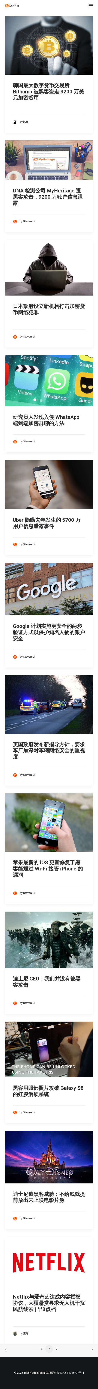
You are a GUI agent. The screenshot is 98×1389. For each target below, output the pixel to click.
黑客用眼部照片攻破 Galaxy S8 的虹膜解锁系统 (48, 1091)
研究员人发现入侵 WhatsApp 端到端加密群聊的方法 (46, 420)
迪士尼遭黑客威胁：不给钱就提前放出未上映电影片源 (49, 1197)
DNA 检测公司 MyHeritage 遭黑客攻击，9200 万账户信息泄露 (48, 197)
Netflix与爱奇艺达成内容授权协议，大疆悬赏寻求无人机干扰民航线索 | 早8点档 (49, 1303)
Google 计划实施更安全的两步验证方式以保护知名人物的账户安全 (49, 632)
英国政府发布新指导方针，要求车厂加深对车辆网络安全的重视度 (49, 751)
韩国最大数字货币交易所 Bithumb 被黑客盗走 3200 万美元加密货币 (48, 91)
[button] (90, 5)
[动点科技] (12, 5)
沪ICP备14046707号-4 (70, 1372)
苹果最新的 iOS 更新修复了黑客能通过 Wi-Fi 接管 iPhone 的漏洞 (48, 868)
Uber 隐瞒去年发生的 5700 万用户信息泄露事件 (47, 523)
